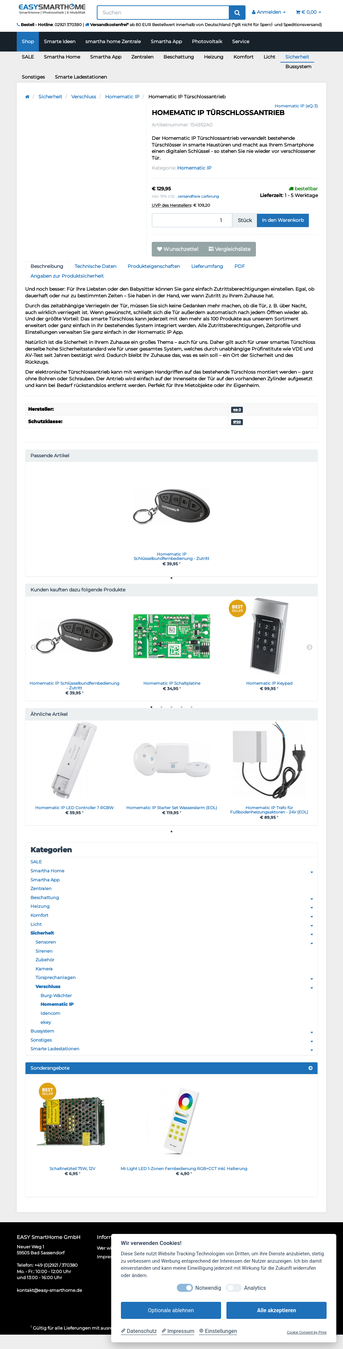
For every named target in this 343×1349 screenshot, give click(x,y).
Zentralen (142, 57)
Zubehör (45, 969)
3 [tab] (171, 710)
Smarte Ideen (59, 41)
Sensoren (177, 950)
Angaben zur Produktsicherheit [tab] (67, 276)
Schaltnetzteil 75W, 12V (72, 1181)
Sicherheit (297, 57)
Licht (269, 57)
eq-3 (237, 409)
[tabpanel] (172, 519)
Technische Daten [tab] (95, 266)
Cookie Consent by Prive (307, 1332)
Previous (33, 650)
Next (309, 650)
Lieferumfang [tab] (207, 266)
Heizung (213, 57)
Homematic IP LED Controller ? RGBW (74, 811)
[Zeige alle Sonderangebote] (310, 1081)
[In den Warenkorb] (283, 220)
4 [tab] (181, 710)
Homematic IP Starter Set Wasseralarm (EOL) (171, 813)
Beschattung (178, 57)
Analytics (255, 1288)
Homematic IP (194, 168)
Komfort (243, 57)
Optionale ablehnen (171, 1310)
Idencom (51, 1024)
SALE (28, 57)
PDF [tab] (239, 266)
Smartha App (166, 41)
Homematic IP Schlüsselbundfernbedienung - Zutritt (172, 557)
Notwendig (208, 1288)
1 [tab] (171, 579)
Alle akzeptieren (276, 1310)
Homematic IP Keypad (269, 685)
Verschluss (177, 997)
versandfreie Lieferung (198, 196)
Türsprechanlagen (177, 987)
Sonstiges (33, 77)
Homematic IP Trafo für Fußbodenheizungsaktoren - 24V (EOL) (269, 813)
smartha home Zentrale (113, 41)
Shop (28, 41)
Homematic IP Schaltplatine (172, 685)
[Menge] (192, 220)
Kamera (45, 978)
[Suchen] (163, 12)
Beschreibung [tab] (46, 266)
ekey (46, 1034)
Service (240, 41)
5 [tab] (191, 710)
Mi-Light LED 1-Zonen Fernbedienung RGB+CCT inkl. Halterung (194, 1181)
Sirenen (44, 959)
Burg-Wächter (57, 1005)
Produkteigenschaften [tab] (154, 266)
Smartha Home (62, 57)
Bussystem (298, 66)
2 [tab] (161, 710)
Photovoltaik (207, 41)
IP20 (237, 422)
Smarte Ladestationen (81, 77)
